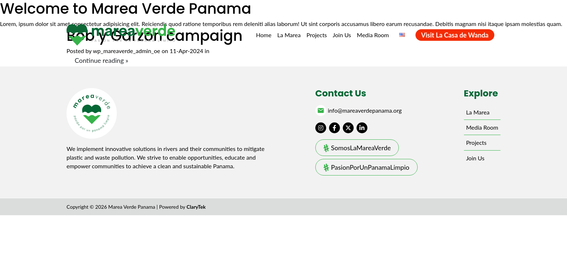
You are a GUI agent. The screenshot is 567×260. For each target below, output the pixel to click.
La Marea (289, 34)
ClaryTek (196, 207)
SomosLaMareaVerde (361, 148)
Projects (316, 34)
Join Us (342, 34)
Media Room (373, 34)
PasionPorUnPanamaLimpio (370, 167)
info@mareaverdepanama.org (364, 110)
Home (264, 34)
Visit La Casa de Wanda (455, 35)
